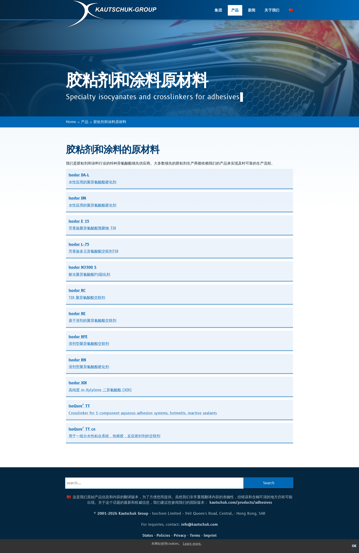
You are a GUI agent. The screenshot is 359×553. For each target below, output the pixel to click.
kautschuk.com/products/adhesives (240, 502)
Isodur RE (92, 317)
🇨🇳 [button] (291, 10)
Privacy (180, 535)
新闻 (252, 10)
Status (147, 535)
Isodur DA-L (92, 178)
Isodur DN (92, 202)
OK (354, 546)
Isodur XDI (100, 386)
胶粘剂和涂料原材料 (109, 121)
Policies (163, 535)
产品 (235, 10)
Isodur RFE (89, 340)
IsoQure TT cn (114, 432)
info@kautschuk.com (199, 524)
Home (71, 121)
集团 (218, 10)
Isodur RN (89, 363)
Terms (195, 535)
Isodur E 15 (92, 225)
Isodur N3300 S (89, 271)
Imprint (210, 535)
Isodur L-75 (93, 248)
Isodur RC (87, 294)
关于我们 (271, 10)
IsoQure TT (143, 409)
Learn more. (192, 544)
